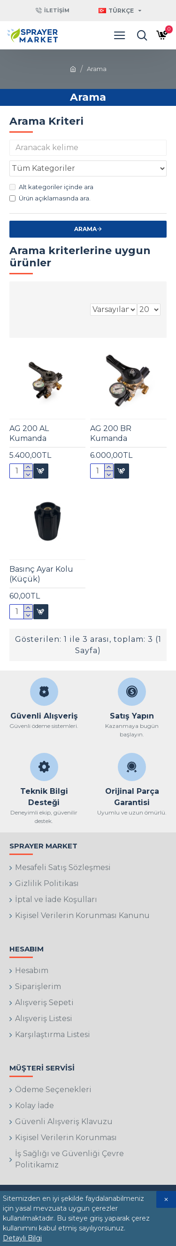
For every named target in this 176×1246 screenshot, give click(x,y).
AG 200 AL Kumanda (29, 433)
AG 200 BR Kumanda (110, 433)
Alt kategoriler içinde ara (51, 187)
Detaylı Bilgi (22, 1238)
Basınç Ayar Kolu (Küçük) (41, 574)
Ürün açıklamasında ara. (50, 198)
